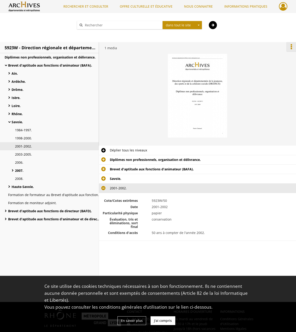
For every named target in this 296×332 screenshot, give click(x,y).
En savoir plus (132, 320)
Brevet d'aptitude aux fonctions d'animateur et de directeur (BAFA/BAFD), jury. (54, 219)
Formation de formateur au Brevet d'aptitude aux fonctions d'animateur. (54, 195)
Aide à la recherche (95, 33)
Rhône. (17, 114)
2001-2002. (23, 146)
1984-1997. (23, 130)
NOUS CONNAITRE (198, 6)
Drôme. (17, 89)
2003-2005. (23, 154)
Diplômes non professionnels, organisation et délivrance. (50, 57)
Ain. (15, 73)
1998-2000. (23, 138)
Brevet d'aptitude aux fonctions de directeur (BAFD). (50, 211)
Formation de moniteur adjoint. (32, 203)
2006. (19, 162)
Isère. (16, 97)
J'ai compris (163, 320)
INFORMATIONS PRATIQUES (245, 6)
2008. (19, 178)
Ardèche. (19, 81)
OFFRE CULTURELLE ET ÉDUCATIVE (146, 6)
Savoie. (17, 122)
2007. (19, 170)
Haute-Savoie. (23, 186)
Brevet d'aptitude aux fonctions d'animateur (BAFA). (50, 65)
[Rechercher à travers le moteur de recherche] (122, 25)
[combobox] (182, 25)
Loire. (16, 106)
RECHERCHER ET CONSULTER (85, 6)
